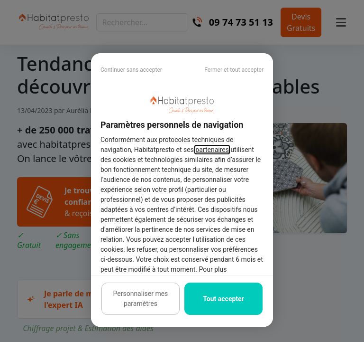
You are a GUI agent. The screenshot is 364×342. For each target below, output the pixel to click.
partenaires (212, 149)
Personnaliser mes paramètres (140, 298)
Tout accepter (223, 299)
